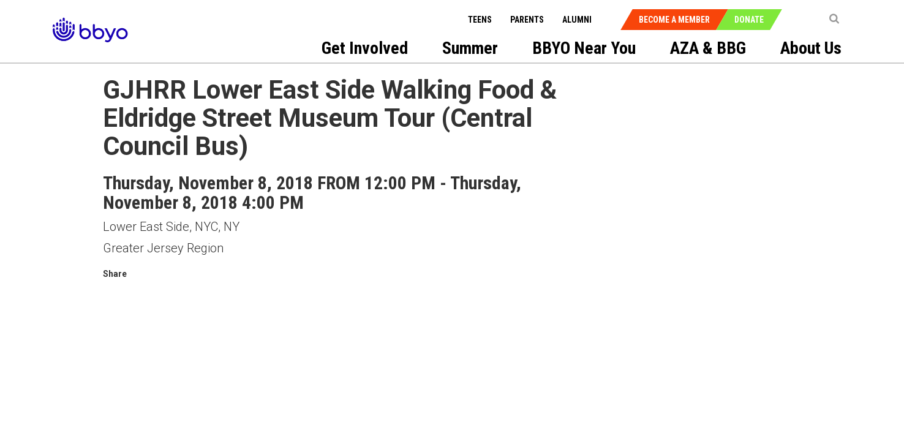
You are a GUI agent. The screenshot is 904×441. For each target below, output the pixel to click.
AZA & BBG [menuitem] (708, 48)
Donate (749, 19)
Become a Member (674, 19)
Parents (527, 19)
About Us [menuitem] (811, 48)
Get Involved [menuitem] (365, 48)
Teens (480, 19)
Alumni (577, 19)
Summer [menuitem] (470, 48)
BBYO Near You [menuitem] (584, 48)
